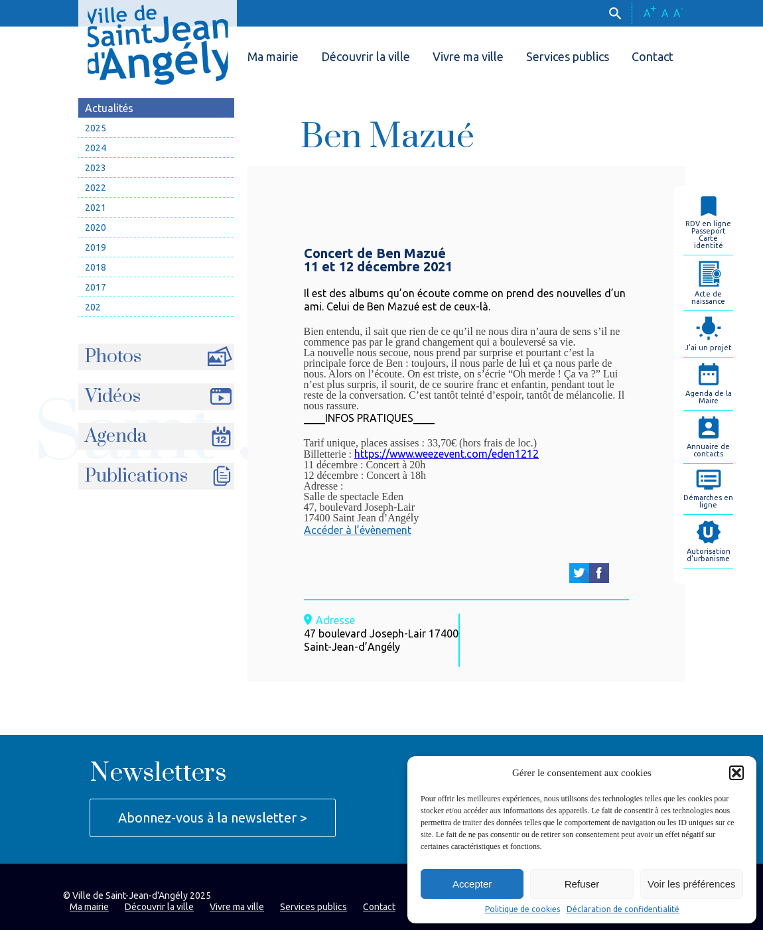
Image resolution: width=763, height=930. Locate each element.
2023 (95, 167)
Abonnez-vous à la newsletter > (212, 817)
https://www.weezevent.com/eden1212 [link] (446, 454)
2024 (95, 148)
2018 (95, 267)
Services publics (567, 56)
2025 (95, 128)
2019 (95, 247)
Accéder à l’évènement (357, 530)
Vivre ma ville (468, 56)
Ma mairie (273, 56)
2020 (95, 227)
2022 (95, 187)
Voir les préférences (692, 884)
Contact (652, 56)
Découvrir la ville (365, 56)
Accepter (472, 884)
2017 (95, 287)
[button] (736, 772)
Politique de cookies (522, 909)
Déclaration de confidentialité (623, 909)
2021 (95, 207)
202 (93, 307)
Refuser (582, 884)
